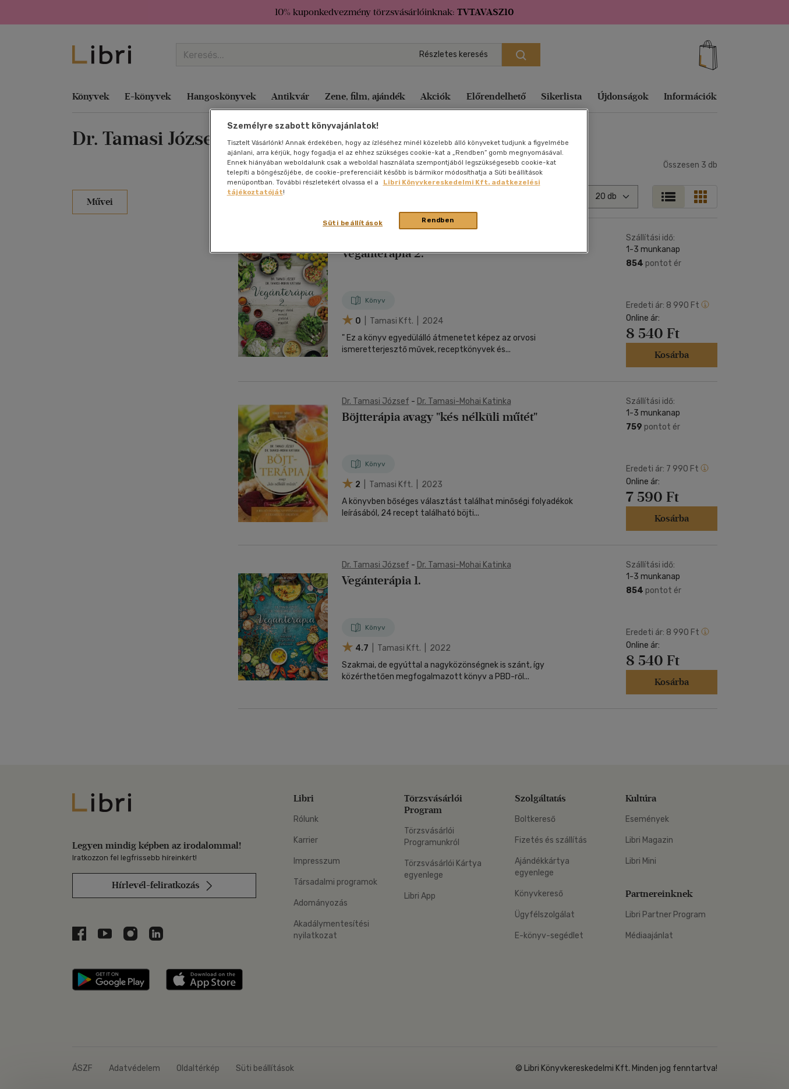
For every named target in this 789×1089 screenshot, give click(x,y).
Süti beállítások (353, 223)
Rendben (438, 220)
